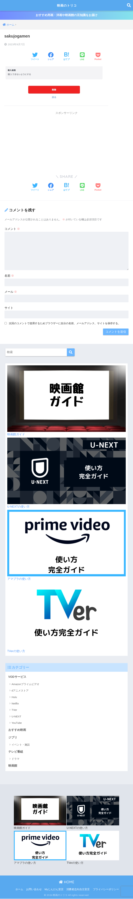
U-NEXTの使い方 (18, 506)
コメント (12, 229)
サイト (9, 308)
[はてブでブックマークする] (66, 57)
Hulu (14, 697)
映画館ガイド (16, 434)
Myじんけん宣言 (54, 889)
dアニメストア (20, 690)
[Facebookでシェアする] (51, 57)
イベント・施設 (21, 744)
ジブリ (12, 737)
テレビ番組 (15, 752)
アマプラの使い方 (19, 578)
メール (11, 292)
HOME (66, 882)
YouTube (17, 723)
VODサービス (17, 677)
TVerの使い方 (16, 651)
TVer (14, 710)
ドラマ (15, 759)
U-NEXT (16, 716)
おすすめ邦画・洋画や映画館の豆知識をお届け (66, 15)
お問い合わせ (34, 889)
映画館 (12, 766)
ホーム (19, 889)
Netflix (15, 703)
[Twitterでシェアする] (35, 57)
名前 (9, 276)
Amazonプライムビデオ (25, 684)
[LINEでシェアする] (82, 57)
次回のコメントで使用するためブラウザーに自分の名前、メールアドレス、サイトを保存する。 (65, 323)
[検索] (71, 352)
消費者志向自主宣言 (78, 889)
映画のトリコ (67, 5)
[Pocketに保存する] (98, 57)
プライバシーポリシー (106, 889)
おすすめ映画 (17, 730)
